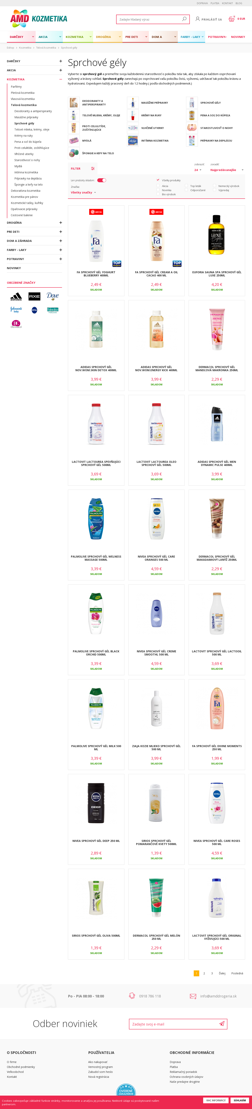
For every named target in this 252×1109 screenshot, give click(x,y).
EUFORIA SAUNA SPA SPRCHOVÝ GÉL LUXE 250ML (217, 273)
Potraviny (216, 37)
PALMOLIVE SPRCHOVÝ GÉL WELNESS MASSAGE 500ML (96, 558)
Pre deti (131, 37)
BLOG (239, 3)
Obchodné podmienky (21, 1067)
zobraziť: (199, 164)
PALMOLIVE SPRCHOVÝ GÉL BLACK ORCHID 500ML (96, 652)
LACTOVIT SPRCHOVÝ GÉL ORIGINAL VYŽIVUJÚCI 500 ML (216, 937)
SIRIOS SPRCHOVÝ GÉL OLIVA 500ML (96, 935)
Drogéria (103, 37)
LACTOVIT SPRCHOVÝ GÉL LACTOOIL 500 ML (217, 652)
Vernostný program (100, 1067)
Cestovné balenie (22, 215)
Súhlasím (240, 1100)
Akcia (43, 37)
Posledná (237, 973)
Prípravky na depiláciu (28, 178)
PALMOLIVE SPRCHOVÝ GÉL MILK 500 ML (96, 747)
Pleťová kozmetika (22, 93)
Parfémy (16, 86)
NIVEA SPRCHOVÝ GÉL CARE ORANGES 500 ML (156, 558)
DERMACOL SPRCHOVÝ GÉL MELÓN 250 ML (156, 937)
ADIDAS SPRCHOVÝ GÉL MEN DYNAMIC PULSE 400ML (217, 463)
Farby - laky (190, 37)
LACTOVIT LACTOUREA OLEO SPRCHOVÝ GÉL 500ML (156, 463)
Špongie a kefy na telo (28, 184)
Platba (215, 3)
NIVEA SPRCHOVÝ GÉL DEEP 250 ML (96, 841)
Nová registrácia (98, 1077)
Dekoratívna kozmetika (25, 191)
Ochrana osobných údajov (186, 1077)
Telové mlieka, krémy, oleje (31, 129)
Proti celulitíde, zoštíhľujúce (31, 148)
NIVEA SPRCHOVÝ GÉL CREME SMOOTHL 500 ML (156, 652)
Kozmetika (74, 37)
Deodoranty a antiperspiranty (33, 111)
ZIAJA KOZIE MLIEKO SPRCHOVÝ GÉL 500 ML (156, 747)
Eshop (10, 47)
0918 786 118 (150, 996)
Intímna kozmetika (26, 172)
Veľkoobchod (15, 1072)
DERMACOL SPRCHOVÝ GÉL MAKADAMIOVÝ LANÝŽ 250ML (217, 558)
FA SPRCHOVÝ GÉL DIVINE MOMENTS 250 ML (217, 747)
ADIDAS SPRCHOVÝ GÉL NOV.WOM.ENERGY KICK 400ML (156, 368)
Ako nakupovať (97, 1062)
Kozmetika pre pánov (24, 197)
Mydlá (18, 166)
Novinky (238, 37)
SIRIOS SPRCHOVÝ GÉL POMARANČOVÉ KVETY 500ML (156, 842)
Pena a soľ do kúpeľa (27, 142)
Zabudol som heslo (100, 1072)
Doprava (202, 3)
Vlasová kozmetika (23, 99)
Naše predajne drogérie (185, 1082)
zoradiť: (214, 164)
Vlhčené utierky (23, 154)
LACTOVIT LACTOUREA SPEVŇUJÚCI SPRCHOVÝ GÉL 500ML (96, 463)
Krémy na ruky (23, 135)
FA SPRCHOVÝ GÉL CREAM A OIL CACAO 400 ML (156, 273)
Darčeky (16, 37)
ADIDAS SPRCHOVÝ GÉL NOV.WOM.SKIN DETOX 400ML (96, 368)
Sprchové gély (69, 47)
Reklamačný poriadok (183, 1072)
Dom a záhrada (159, 39)
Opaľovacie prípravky (24, 209)
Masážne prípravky (26, 117)
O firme (12, 1062)
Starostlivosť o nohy (27, 160)
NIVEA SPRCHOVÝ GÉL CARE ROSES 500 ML (217, 842)
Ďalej (222, 973)
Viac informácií (215, 1100)
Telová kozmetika (46, 47)
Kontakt (227, 3)
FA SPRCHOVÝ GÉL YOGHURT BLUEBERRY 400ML (96, 273)
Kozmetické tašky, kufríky (27, 203)
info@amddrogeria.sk (218, 996)
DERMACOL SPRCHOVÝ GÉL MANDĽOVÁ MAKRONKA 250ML (216, 368)
